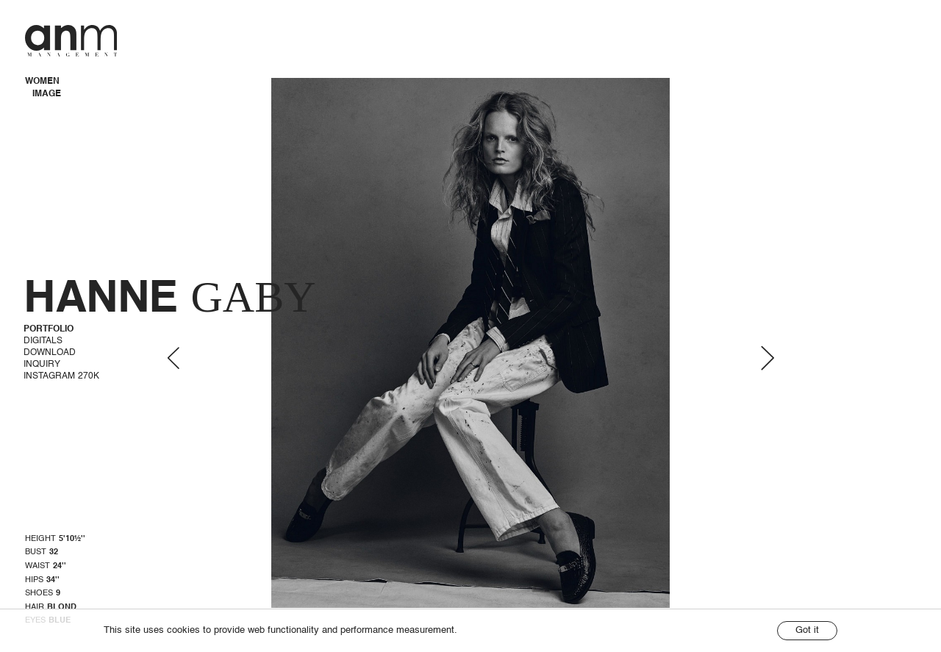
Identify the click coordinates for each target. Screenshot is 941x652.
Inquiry (42, 364)
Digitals (43, 341)
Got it (807, 630)
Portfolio (49, 329)
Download (50, 352)
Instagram (61, 376)
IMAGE (46, 94)
